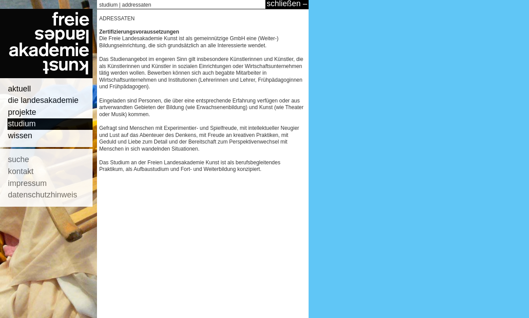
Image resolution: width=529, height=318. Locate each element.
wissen (20, 135)
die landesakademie (43, 100)
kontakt (21, 171)
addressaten (136, 5)
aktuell (19, 88)
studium (22, 123)
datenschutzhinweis (42, 194)
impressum (27, 183)
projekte (22, 112)
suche (18, 159)
